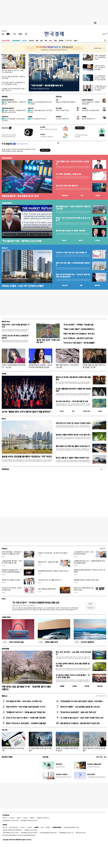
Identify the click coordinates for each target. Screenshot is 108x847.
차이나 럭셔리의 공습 (13, 642)
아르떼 (4, 374)
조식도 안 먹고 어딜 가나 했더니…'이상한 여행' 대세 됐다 (26, 717)
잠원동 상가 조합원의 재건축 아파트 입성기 (67, 749)
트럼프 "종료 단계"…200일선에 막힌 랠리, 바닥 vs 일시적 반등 (13, 111)
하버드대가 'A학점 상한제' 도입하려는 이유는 (83, 589)
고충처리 (18, 818)
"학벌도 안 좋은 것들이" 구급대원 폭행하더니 (78, 329)
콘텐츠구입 (15, 827)
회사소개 (5, 818)
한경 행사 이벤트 (7, 757)
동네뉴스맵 (64, 285)
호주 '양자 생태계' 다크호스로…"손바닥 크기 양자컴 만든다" (13, 71)
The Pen (5, 730)
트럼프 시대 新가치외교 (62, 110)
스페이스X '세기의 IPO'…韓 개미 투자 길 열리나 (53, 553)
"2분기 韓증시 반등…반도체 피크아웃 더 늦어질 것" (72, 162)
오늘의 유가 (31, 108)
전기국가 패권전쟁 (84, 642)
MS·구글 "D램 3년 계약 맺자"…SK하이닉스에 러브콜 (13, 77)
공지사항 (45, 757)
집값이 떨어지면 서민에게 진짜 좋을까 (94, 749)
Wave (50, 40)
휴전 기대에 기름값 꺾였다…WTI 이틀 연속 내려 (40, 111)
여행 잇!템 (99, 686)
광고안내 (25, 818)
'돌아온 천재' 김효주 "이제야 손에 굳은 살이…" (48, 341)
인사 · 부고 (99, 757)
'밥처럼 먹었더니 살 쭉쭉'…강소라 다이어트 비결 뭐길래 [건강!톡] (40, 366)
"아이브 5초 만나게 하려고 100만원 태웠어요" (15, 336)
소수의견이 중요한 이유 (62, 119)
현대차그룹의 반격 (48, 642)
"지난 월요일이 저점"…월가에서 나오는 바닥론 (21, 241)
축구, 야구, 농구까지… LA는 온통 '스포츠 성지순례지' (73, 653)
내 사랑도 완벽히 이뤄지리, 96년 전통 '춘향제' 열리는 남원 (72, 664)
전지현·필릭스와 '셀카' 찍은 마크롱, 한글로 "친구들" (94, 366)
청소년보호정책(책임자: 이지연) (71, 827)
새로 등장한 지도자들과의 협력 (90, 110)
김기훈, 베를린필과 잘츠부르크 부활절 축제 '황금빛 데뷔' (73, 389)
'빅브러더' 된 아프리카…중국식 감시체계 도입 (12, 589)
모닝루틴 (61, 40)
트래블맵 (62, 686)
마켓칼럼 (30, 100)
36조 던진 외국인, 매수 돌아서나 (67, 186)
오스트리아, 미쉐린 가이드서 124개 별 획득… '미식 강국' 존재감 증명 (73, 676)
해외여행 (87, 686)
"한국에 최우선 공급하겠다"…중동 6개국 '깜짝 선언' (78, 712)
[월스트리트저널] (14, 34)
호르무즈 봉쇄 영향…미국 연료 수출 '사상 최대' (13, 120)
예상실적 (64, 240)
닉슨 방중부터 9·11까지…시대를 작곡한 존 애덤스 (83, 553)
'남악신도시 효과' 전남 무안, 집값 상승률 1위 (71, 252)
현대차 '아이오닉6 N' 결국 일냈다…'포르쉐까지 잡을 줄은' (26, 723)
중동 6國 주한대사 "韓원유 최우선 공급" (86, 580)
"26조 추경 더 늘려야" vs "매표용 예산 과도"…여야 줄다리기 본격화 (13, 83)
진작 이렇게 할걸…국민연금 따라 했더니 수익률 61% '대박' (11, 553)
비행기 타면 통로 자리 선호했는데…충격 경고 (78, 333)
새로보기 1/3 (102, 548)
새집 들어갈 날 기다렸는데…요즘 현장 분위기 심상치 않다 (80, 723)
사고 (105, 757)
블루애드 (32, 818)
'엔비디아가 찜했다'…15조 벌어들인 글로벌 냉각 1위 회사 (80, 706)
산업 (41, 40)
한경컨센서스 (65, 195)
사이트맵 (29, 827)
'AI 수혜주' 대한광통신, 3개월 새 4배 (68, 174)
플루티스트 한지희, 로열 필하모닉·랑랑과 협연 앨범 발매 (73, 378)
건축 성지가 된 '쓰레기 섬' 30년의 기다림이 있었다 (73, 423)
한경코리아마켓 (6, 40)
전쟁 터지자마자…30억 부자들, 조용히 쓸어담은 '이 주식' (25, 706)
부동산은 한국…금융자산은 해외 (48, 562)
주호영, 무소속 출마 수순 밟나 (11, 580)
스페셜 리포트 (6, 617)
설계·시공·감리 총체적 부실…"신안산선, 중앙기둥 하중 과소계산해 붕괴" (73, 275)
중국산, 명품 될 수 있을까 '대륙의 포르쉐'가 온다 (72, 457)
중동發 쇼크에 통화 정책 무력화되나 (66, 102)
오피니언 (31, 40)
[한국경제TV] (9, 34)
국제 (46, 40)
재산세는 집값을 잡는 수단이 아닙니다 (13, 749)
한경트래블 (5, 649)
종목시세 (81, 240)
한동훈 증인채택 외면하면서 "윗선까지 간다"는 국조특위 (89, 571)
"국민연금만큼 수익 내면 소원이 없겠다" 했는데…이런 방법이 (81, 701)
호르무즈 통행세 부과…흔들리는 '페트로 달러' (91, 103)
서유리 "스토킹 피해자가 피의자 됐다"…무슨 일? (13, 366)
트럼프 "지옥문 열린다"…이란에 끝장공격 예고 (100, 57)
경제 (37, 40)
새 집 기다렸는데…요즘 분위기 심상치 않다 (78, 338)
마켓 (97, 195)
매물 (81, 285)
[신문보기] (3, 34)
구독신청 (11, 818)
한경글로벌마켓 (16, 40)
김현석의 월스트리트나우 (8, 100)
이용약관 (48, 827)
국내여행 (74, 686)
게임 (55, 40)
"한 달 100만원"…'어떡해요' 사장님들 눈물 (78, 324)
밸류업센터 (97, 285)
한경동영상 (5, 469)
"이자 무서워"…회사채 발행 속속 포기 (47, 85)
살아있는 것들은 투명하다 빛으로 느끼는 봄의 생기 (73, 434)
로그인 (104, 34)
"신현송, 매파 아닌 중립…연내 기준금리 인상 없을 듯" (100, 88)
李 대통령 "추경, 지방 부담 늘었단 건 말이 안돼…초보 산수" (13, 89)
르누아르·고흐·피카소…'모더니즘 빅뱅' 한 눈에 (72, 401)
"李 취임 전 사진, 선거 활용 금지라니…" (50, 580)
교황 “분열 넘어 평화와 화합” (47, 589)
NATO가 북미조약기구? (88, 119)
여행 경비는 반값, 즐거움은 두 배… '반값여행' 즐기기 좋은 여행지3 (26, 688)
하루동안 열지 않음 (97, 48)
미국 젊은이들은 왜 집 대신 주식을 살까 (40, 749)
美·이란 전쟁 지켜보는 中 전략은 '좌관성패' (71, 230)
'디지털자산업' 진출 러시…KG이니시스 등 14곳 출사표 (100, 78)
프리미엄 (69, 40)
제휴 (10, 827)
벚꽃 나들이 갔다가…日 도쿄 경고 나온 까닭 (67, 366)
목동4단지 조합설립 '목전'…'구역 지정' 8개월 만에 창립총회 (12, 571)
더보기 (75, 40)
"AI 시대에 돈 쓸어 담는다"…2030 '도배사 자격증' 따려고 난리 (81, 717)
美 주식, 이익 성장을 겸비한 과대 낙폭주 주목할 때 (39, 103)
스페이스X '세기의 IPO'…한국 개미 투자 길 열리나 (99, 67)
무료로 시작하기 (45, 150)
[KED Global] (20, 34)
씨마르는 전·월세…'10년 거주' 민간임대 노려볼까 (23, 285)
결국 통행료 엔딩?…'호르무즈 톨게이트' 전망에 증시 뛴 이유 (73, 207)
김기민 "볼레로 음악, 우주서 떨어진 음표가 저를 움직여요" (26, 411)
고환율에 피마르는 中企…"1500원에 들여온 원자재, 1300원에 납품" (89, 562)
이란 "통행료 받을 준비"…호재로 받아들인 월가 (14, 103)
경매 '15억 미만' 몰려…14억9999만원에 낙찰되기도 (73, 264)
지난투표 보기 (90, 608)
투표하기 (90, 604)
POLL (4, 599)
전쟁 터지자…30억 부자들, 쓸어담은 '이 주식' (15, 325)
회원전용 (4, 96)
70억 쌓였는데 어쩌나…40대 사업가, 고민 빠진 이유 (24, 701)
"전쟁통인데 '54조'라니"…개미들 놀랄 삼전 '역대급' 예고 (26, 712)
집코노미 (24, 40)
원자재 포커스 (5, 116)
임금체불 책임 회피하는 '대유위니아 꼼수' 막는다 (53, 571)
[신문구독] (26, 34)
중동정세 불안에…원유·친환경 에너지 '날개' (20, 196)
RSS (42, 827)
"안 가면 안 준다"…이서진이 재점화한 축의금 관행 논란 (35, 602)
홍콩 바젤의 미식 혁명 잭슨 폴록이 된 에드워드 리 (73, 446)
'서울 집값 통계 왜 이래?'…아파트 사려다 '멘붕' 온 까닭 (12, 562)
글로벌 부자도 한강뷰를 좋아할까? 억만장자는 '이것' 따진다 (27, 456)
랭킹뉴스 (4, 696)
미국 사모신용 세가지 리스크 (37, 119)
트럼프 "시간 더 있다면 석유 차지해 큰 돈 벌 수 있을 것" (73, 219)
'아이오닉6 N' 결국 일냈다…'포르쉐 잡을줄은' (79, 342)
